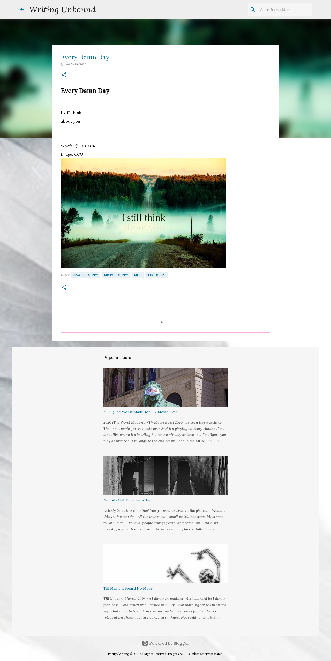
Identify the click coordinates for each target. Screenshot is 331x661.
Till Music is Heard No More (128, 588)
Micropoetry (116, 275)
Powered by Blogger (165, 643)
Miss (137, 275)
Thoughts (156, 275)
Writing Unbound (62, 9)
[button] (64, 75)
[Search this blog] (285, 9)
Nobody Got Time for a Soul (127, 500)
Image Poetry (85, 275)
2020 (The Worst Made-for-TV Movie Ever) (141, 412)
